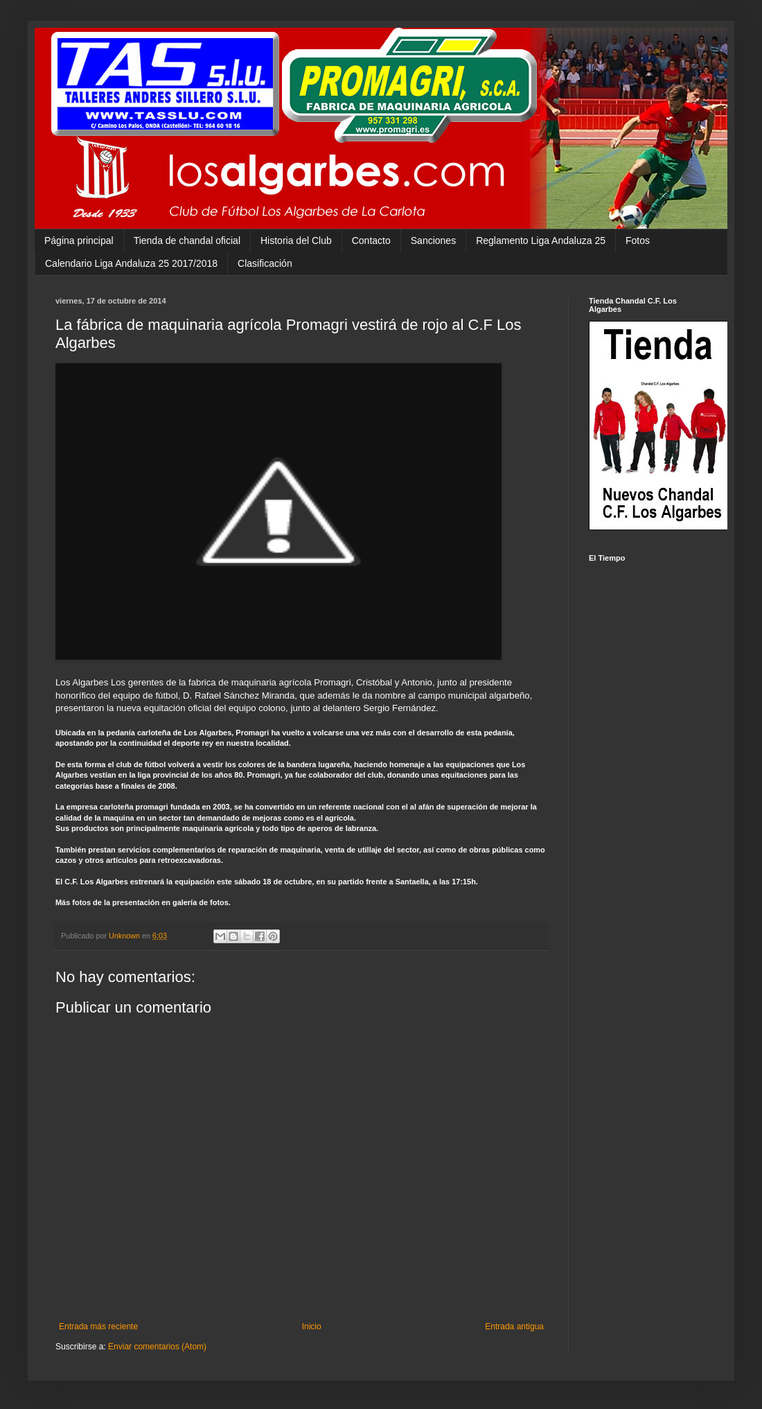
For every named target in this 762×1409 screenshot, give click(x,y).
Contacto (371, 240)
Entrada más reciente (98, 1326)
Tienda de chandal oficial (187, 240)
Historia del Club (296, 240)
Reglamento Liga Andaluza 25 (540, 240)
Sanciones (433, 240)
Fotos (638, 240)
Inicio (311, 1326)
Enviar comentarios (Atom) (157, 1346)
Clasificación (265, 263)
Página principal (79, 240)
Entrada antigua (514, 1326)
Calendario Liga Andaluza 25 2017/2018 (131, 263)
